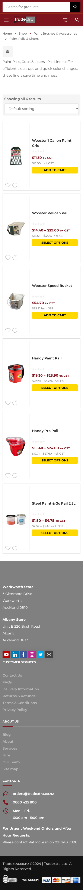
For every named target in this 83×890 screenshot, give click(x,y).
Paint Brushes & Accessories (55, 33)
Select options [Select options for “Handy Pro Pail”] (54, 460)
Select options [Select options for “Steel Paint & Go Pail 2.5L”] (54, 533)
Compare (14, 185)
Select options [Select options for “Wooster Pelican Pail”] (54, 243)
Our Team (11, 762)
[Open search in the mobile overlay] (41, 7)
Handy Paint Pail (47, 358)
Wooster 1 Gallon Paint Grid (51, 143)
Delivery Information (21, 689)
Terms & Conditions (20, 703)
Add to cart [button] (55, 170)
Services (10, 748)
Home (7, 33)
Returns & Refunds (19, 696)
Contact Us (12, 675)
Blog (7, 735)
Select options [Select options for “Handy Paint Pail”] (54, 388)
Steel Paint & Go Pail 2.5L (54, 503)
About (8, 741)
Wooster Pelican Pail (50, 213)
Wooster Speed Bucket (52, 286)
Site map (10, 769)
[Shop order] (41, 108)
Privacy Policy (15, 710)
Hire (6, 755)
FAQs (7, 682)
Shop (23, 33)
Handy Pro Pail (45, 431)
